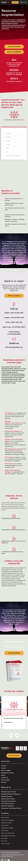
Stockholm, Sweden (6, 823)
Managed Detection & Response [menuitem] (11, 794)
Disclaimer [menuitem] (7, 854)
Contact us (15, 2)
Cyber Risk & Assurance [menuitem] (8, 801)
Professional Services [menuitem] (7, 803)
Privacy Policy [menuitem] (13, 854)
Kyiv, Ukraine (4, 838)
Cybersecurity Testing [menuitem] (7, 798)
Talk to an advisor (14, 295)
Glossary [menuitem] (3, 782)
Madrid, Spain (4, 830)
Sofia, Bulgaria (5, 825)
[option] (14, 712)
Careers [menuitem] (3, 768)
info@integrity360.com (14, 347)
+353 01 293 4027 (17, 313)
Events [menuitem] (3, 775)
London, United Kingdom (7, 820)
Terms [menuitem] (2, 854)
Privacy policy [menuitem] (5, 780)
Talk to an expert (14, 755)
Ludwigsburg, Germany (7, 828)
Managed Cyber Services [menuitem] (8, 791)
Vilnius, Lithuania (5, 843)
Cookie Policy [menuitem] (21, 854)
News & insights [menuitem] (6, 770)
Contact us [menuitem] (4, 777)
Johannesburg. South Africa (8, 836)
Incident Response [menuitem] (6, 796)
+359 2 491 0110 (16, 322)
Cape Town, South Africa (7, 833)
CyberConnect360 (14, 46)
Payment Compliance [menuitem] (7, 805)
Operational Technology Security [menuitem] (11, 808)
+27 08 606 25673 (18, 327)
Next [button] (17, 735)
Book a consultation (14, 52)
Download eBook (14, 653)
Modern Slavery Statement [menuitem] (7, 856)
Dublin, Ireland (5, 817)
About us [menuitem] (4, 765)
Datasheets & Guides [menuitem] (7, 772)
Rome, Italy (4, 841)
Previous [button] (11, 735)
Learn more (7, 722)
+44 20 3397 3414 (17, 317)
